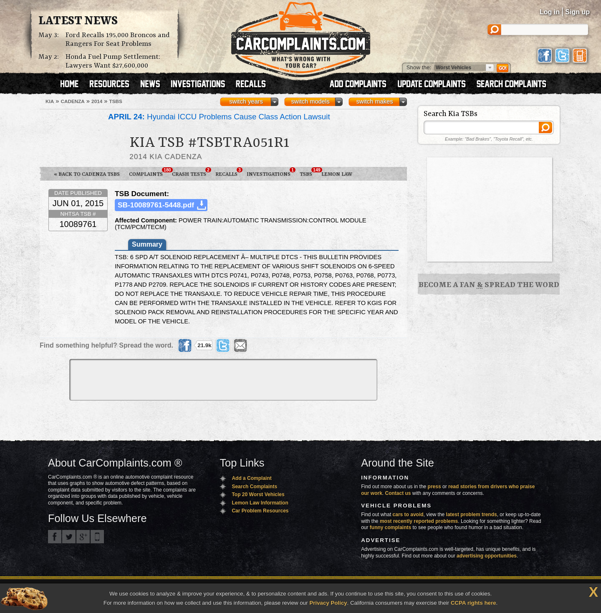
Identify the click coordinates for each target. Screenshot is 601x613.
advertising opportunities (487, 556)
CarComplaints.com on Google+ (83, 536)
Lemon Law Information (260, 503)
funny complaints (390, 527)
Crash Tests (191, 172)
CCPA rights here (473, 603)
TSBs (308, 172)
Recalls (228, 172)
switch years (246, 101)
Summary (147, 244)
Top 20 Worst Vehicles (258, 494)
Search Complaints (254, 486)
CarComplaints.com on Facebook (54, 536)
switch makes (374, 101)
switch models (310, 101)
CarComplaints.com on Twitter (69, 536)
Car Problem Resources (260, 511)
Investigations (271, 172)
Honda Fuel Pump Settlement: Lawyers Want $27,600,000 (113, 61)
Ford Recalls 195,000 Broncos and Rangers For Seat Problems (118, 39)
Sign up (577, 11)
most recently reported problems (419, 521)
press (434, 486)
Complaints (148, 172)
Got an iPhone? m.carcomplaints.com (97, 536)
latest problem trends (471, 514)
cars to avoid (408, 514)
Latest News (78, 21)
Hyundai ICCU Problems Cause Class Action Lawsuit (219, 116)
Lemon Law (336, 174)
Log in (550, 11)
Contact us (398, 493)
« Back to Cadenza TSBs (87, 174)
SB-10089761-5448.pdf (156, 205)
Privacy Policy (328, 603)
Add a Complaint (251, 478)
